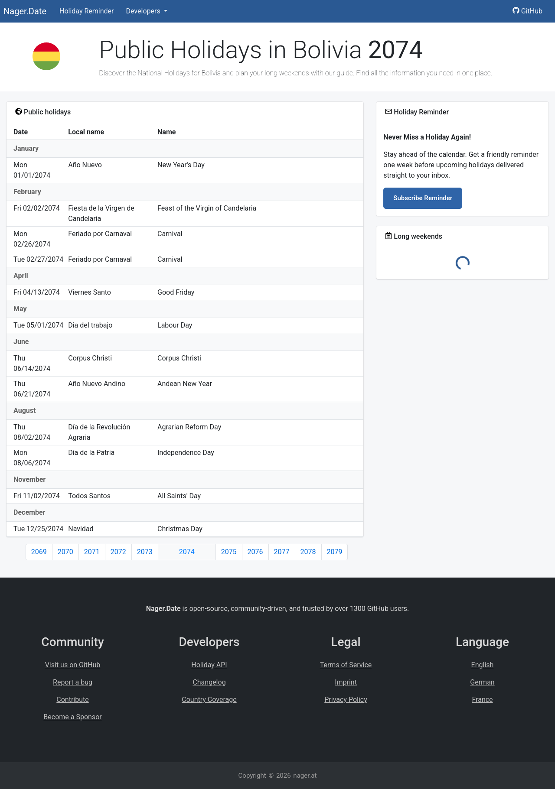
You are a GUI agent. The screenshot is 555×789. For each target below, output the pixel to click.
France (482, 699)
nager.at (305, 775)
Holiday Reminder (86, 11)
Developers (144, 11)
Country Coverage (209, 699)
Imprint (346, 682)
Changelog (209, 682)
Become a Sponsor (72, 717)
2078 (308, 552)
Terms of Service (346, 665)
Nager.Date (24, 11)
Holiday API (209, 665)
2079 (335, 552)
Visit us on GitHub (73, 665)
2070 (65, 552)
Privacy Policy (345, 699)
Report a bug (72, 682)
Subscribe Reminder (422, 198)
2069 (39, 552)
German (482, 682)
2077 (282, 552)
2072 (118, 552)
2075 (229, 552)
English (482, 665)
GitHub (527, 11)
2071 (92, 552)
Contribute (72, 699)
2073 (145, 552)
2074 (187, 552)
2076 (255, 552)
